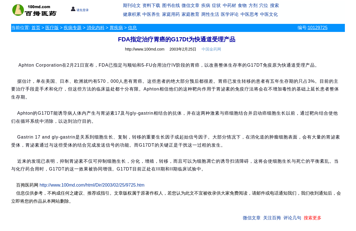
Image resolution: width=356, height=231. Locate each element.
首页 (35, 27)
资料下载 (151, 5)
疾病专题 (72, 27)
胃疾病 (116, 27)
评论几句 (292, 217)
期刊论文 (132, 5)
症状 (216, 5)
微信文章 (190, 5)
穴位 (263, 5)
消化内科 (96, 27)
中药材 (229, 5)
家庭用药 (171, 14)
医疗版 (52, 27)
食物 (242, 5)
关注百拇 (272, 217)
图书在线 (171, 5)
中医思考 (249, 14)
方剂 (253, 5)
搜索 (274, 5)
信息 (132, 27)
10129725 (317, 27)
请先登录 (79, 10)
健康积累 (132, 14)
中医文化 (269, 14)
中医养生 (151, 14)
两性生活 (210, 14)
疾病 (205, 5)
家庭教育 (190, 14)
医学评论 (230, 14)
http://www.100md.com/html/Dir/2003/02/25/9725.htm (91, 185)
